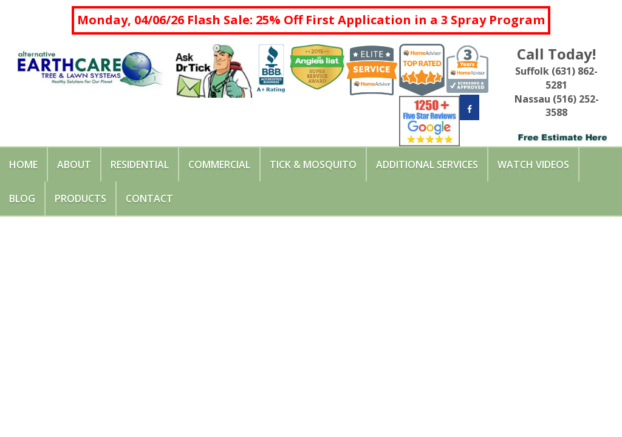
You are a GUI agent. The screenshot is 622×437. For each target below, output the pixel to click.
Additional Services (427, 164)
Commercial (219, 164)
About (74, 164)
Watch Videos (533, 164)
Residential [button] (140, 164)
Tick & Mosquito (313, 164)
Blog (22, 198)
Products (80, 198)
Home (23, 164)
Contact (149, 198)
